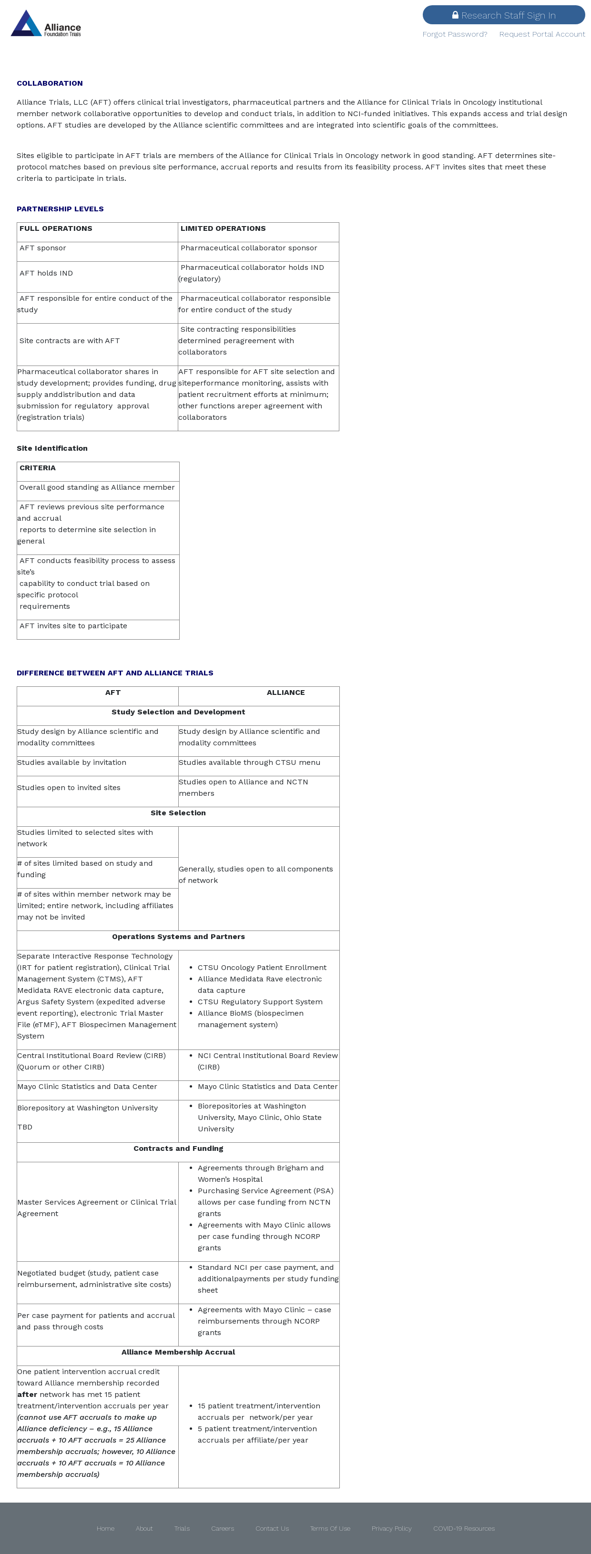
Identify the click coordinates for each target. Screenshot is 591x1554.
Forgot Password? (455, 34)
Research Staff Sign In (504, 15)
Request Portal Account (542, 34)
